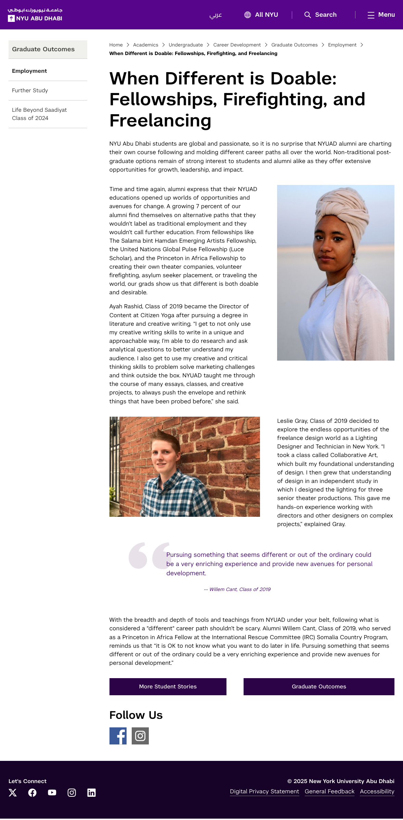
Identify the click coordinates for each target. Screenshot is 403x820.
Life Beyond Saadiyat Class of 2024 (39, 115)
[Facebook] (32, 795)
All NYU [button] (258, 16)
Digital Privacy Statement (264, 792)
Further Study (30, 92)
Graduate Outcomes (294, 46)
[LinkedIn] (91, 795)
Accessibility (377, 792)
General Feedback (330, 792)
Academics (145, 46)
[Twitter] (12, 795)
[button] (322, 15)
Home (116, 46)
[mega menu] (378, 15)
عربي (215, 15)
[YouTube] (52, 795)
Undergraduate (186, 46)
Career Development (237, 46)
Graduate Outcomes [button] (319, 688)
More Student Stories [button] (168, 688)
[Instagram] (71, 795)
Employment (29, 72)
